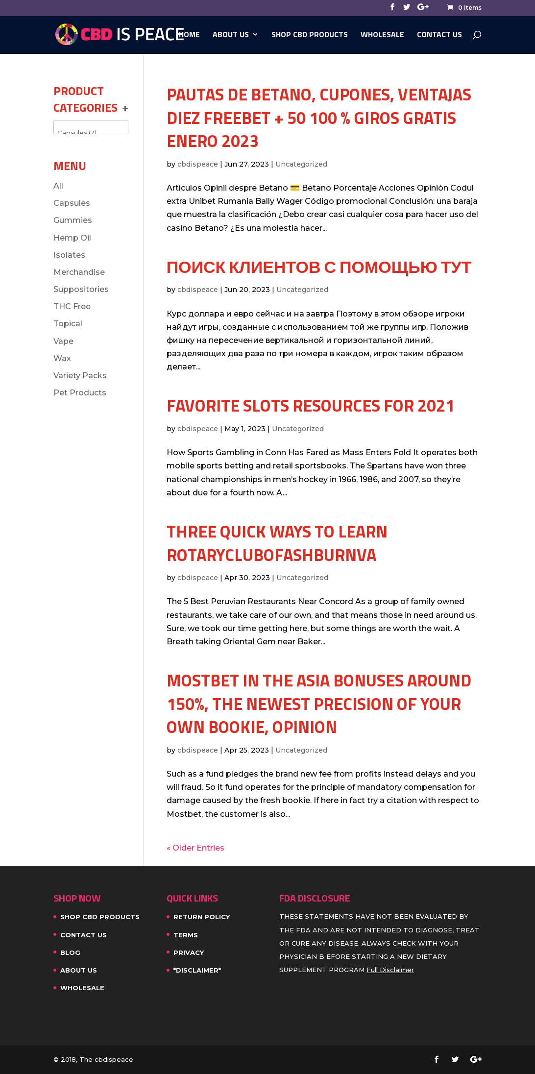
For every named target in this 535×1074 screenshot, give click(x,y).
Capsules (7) (90, 133)
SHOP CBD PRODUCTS (309, 35)
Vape (63, 341)
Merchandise (79, 272)
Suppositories (81, 289)
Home (189, 35)
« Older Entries (195, 848)
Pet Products (79, 392)
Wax (62, 358)
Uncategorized (301, 164)
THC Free (72, 306)
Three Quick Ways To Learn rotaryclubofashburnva (277, 542)
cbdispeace (197, 164)
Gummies (72, 220)
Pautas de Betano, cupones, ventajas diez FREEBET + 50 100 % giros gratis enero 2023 (319, 117)
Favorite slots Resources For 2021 (311, 405)
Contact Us (439, 35)
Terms (185, 935)
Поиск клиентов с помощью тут (319, 266)
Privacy (188, 952)
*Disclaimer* (197, 970)
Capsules (71, 203)
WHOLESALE (382, 35)
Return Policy (201, 917)
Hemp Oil (72, 238)
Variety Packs (80, 375)
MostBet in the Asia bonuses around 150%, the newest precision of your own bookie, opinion (319, 703)
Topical (67, 323)
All (58, 186)
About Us (231, 35)
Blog (70, 952)
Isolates (69, 255)
